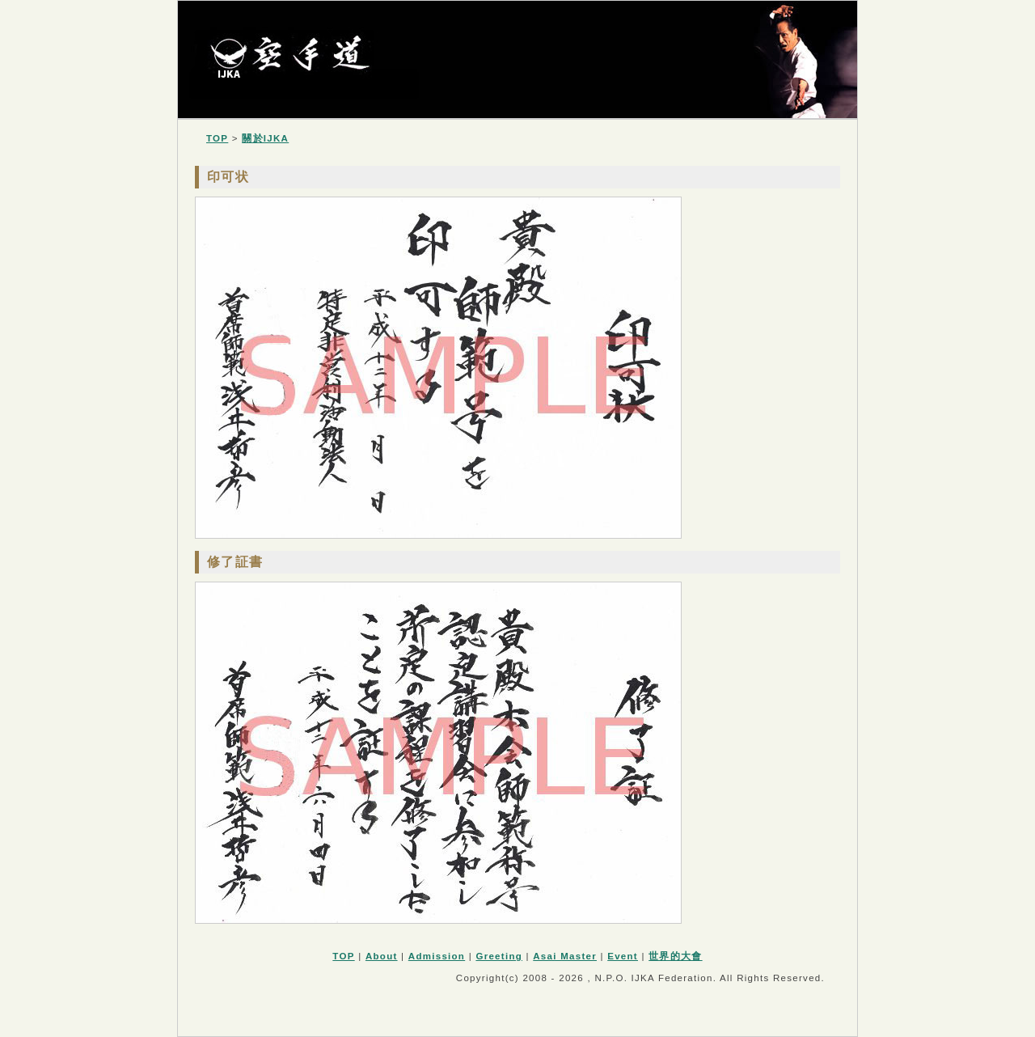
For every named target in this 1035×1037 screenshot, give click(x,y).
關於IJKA (265, 138)
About (381, 956)
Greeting (498, 956)
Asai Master (565, 956)
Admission (436, 956)
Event (622, 956)
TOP (217, 138)
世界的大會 (675, 956)
